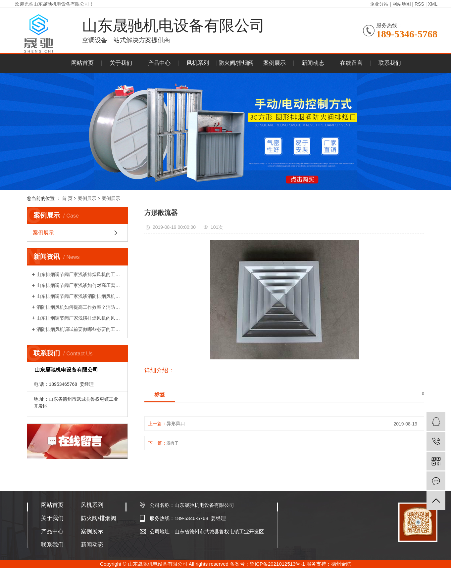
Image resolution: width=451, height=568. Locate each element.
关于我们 (121, 63)
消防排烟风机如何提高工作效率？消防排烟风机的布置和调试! (79, 307)
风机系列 (197, 63)
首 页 (67, 198)
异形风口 (176, 423)
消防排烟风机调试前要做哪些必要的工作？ (79, 329)
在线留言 (351, 63)
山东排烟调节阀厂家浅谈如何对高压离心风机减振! (79, 285)
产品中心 (159, 63)
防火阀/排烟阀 (236, 63)
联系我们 (389, 63)
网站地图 (401, 4)
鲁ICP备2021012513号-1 (277, 564)
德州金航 (341, 564)
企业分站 (379, 4)
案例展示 (274, 63)
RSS (419, 4)
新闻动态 (313, 63)
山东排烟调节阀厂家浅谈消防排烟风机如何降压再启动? (79, 296)
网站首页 (82, 63)
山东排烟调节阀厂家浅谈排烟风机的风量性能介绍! (79, 318)
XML (432, 4)
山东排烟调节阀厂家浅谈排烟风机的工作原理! (79, 274)
